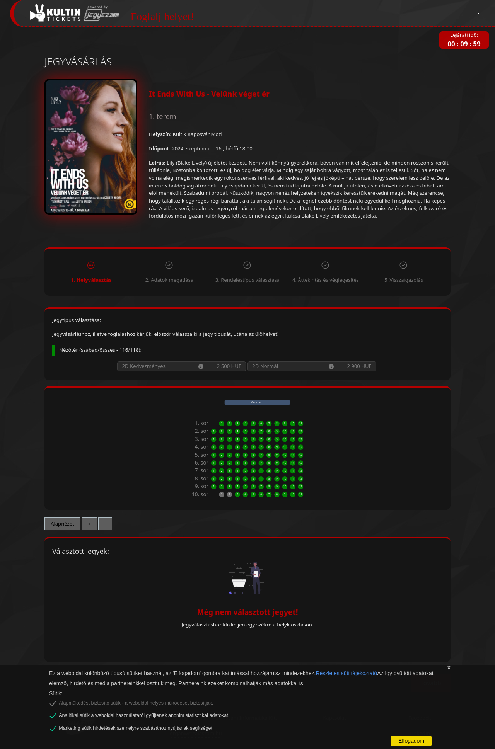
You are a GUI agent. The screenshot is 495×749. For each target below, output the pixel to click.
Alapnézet (62, 523)
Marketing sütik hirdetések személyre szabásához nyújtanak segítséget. (136, 728)
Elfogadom (411, 741)
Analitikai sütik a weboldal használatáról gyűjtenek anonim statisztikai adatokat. (144, 715)
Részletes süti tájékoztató (346, 673)
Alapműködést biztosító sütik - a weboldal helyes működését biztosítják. (136, 703)
